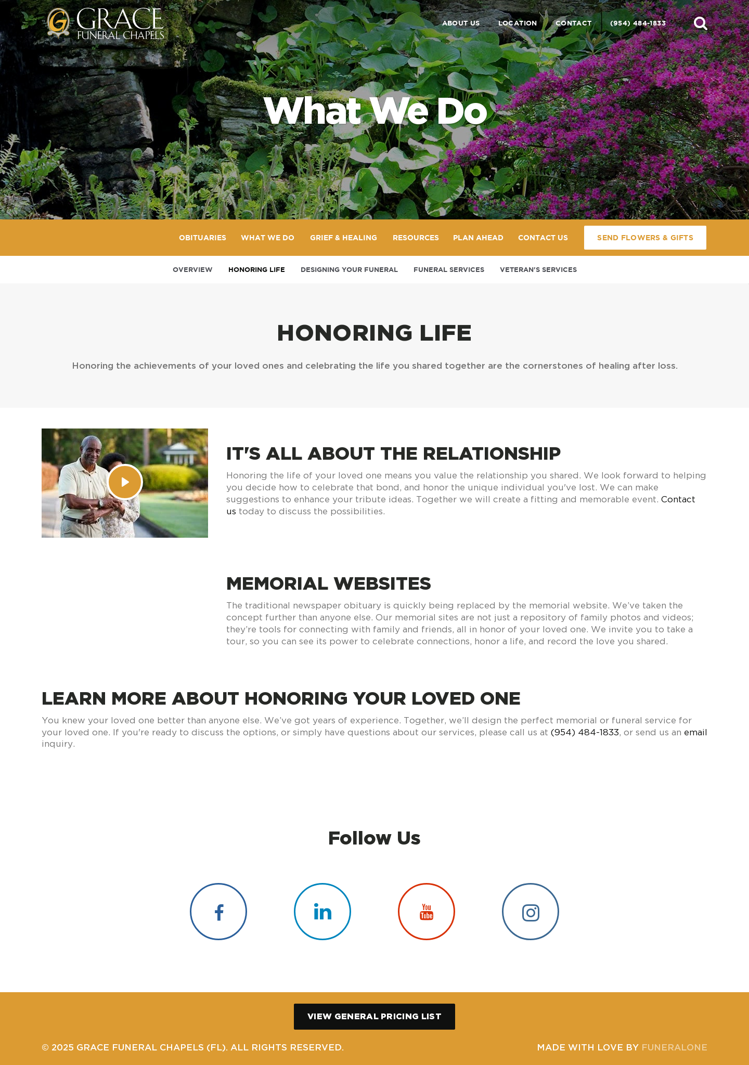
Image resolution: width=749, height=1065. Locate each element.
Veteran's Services (538, 270)
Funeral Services (449, 270)
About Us (461, 23)
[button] (700, 23)
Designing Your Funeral (349, 270)
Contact (574, 23)
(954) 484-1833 (638, 23)
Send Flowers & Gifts (645, 237)
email (695, 732)
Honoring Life (256, 270)
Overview (193, 270)
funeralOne (674, 1047)
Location (517, 23)
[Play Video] (125, 482)
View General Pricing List (374, 1016)
